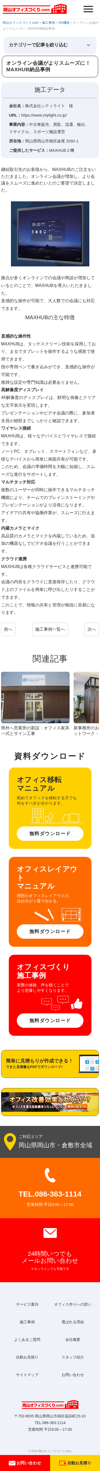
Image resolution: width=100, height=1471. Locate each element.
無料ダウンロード (50, 833)
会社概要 (72, 1339)
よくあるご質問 (27, 1339)
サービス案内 (27, 1304)
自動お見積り (27, 1357)
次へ (91, 629)
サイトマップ (27, 1375)
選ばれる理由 (73, 1322)
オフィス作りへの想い (72, 1304)
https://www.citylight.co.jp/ (44, 115)
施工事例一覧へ (50, 629)
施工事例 (27, 1322)
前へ (8, 629)
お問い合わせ (25, 1463)
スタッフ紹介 (73, 1357)
